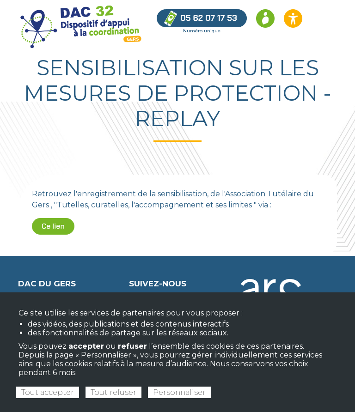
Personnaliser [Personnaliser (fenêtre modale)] (179, 392)
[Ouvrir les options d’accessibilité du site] (293, 18)
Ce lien (53, 226)
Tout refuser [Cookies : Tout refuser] (113, 392)
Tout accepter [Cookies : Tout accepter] (47, 392)
